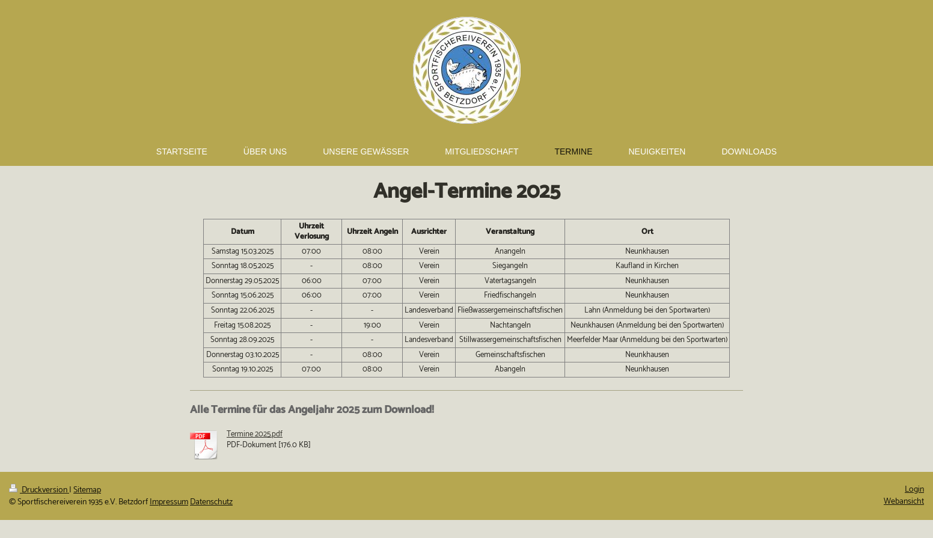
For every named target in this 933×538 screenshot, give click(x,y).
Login (914, 490)
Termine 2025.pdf (255, 434)
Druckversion (39, 490)
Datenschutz (211, 502)
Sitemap (87, 490)
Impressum (169, 502)
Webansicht (904, 502)
